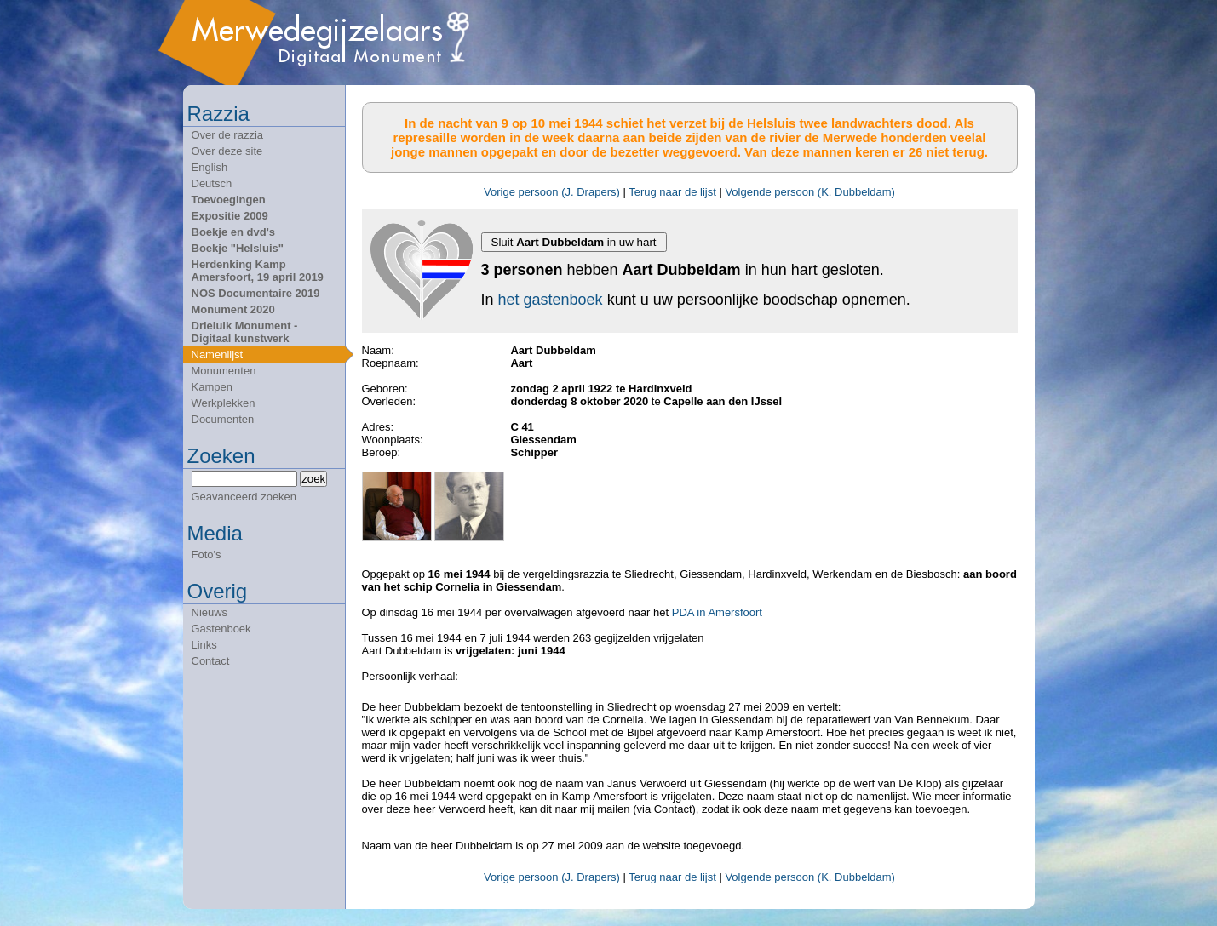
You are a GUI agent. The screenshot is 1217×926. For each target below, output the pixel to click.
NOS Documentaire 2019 (256, 293)
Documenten (223, 419)
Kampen (212, 386)
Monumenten (224, 370)
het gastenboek (550, 299)
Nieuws (210, 612)
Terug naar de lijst (672, 192)
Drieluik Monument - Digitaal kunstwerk (245, 332)
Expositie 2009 (230, 215)
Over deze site (227, 151)
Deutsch (212, 183)
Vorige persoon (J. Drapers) (552, 192)
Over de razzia (228, 135)
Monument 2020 (233, 309)
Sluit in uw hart (574, 242)
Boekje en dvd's (233, 232)
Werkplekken (223, 403)
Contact (211, 660)
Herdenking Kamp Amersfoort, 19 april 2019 (258, 270)
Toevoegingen (229, 199)
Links (204, 644)
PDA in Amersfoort (717, 612)
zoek (313, 478)
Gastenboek (221, 628)
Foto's (206, 554)
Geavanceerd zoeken (244, 496)
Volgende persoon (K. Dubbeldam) (809, 192)
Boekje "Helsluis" (238, 248)
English (210, 167)
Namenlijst (218, 354)
